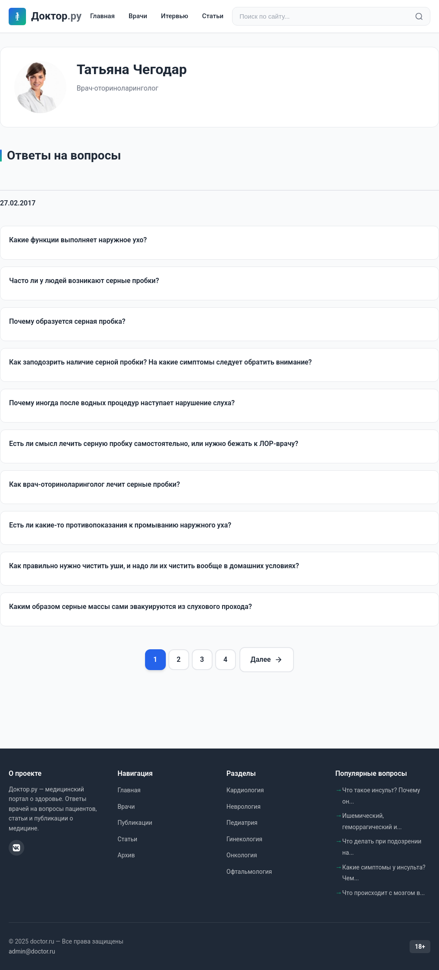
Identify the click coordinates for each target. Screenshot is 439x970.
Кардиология (245, 790)
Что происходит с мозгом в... (383, 892)
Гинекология (244, 839)
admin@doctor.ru (32, 951)
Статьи (212, 16)
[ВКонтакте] (16, 848)
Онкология (241, 855)
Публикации (135, 822)
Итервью (174, 16)
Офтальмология (249, 871)
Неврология (243, 806)
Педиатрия (242, 822)
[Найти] (419, 16)
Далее (267, 659)
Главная (102, 16)
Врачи (138, 16)
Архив (126, 855)
